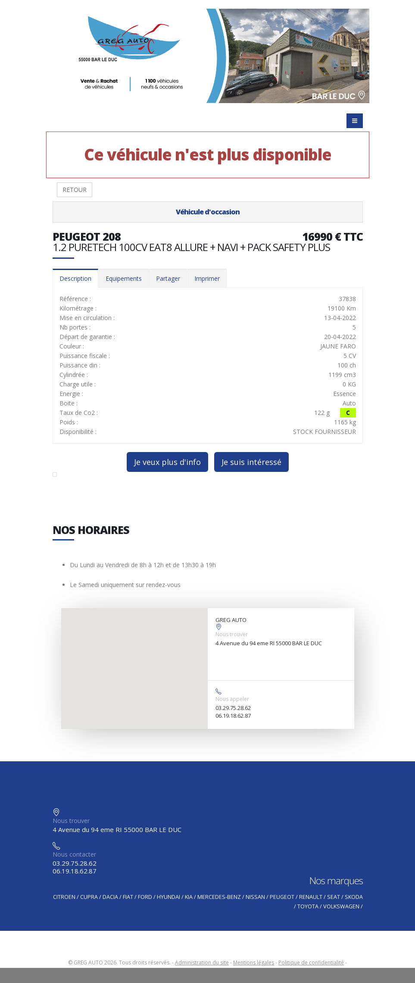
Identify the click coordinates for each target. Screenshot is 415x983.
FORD (145, 897)
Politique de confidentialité (311, 962)
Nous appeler (232, 699)
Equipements (124, 278)
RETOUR (74, 189)
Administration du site (202, 962)
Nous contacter (74, 854)
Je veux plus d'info (167, 462)
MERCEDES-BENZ (219, 897)
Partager (168, 278)
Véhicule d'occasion (208, 212)
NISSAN (255, 897)
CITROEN (64, 897)
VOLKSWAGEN (341, 906)
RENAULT (310, 897)
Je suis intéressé (251, 462)
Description (75, 278)
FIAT (128, 897)
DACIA (110, 897)
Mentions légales (253, 962)
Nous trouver (231, 634)
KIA (189, 897)
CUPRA (89, 897)
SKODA (354, 897)
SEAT (333, 897)
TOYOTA (307, 906)
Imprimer (207, 278)
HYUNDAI (168, 897)
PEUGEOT (282, 897)
